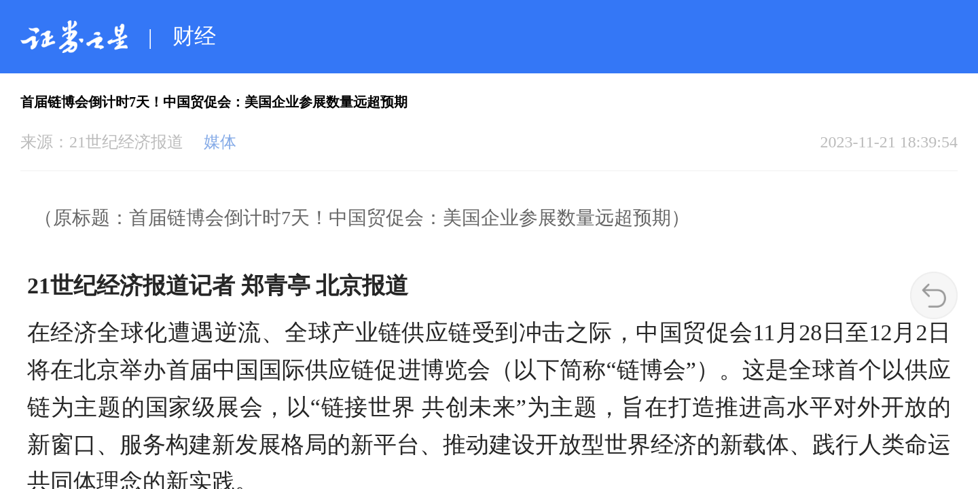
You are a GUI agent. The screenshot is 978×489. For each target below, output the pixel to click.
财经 (194, 36)
